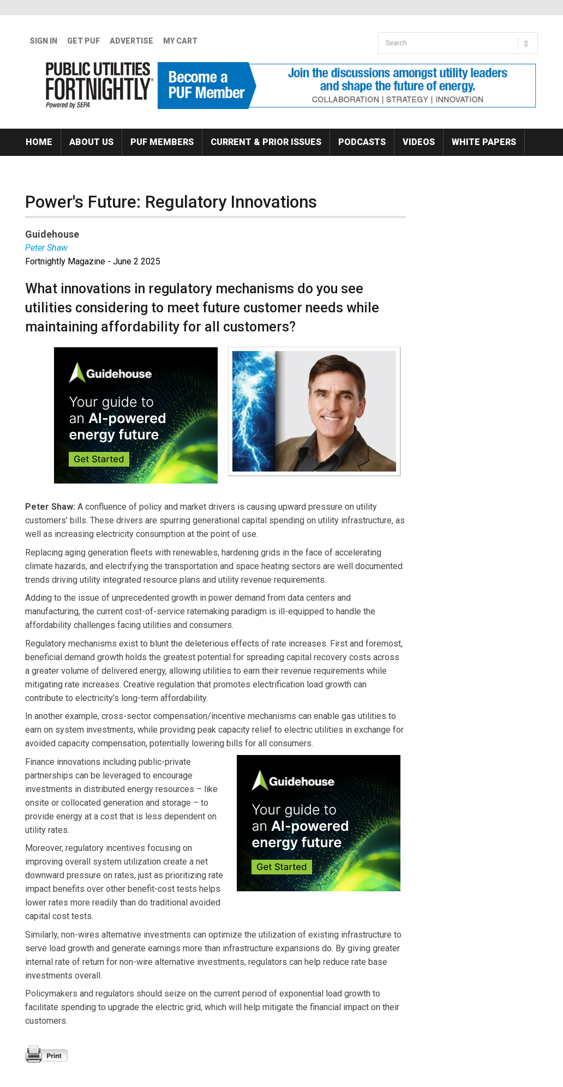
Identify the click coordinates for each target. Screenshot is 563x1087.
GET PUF (83, 41)
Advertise (131, 41)
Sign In (43, 41)
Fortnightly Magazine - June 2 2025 (92, 261)
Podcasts (362, 142)
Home (39, 142)
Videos (419, 142)
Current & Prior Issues (266, 142)
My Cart (180, 41)
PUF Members (162, 142)
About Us (91, 142)
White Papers (484, 142)
